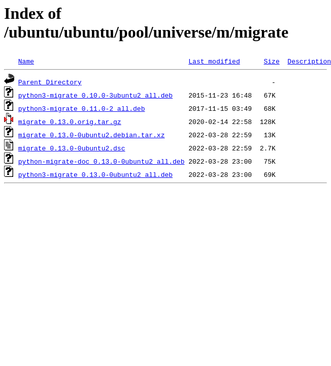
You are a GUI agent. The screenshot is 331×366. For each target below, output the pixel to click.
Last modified (214, 61)
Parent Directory (50, 81)
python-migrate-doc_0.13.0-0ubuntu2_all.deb (101, 161)
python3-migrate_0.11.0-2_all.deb (81, 108)
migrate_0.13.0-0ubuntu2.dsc (71, 147)
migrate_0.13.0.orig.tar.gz (69, 121)
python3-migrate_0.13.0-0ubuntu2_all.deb (95, 174)
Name (26, 61)
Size (271, 61)
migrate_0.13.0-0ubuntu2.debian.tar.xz (91, 134)
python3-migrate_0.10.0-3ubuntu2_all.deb (95, 95)
